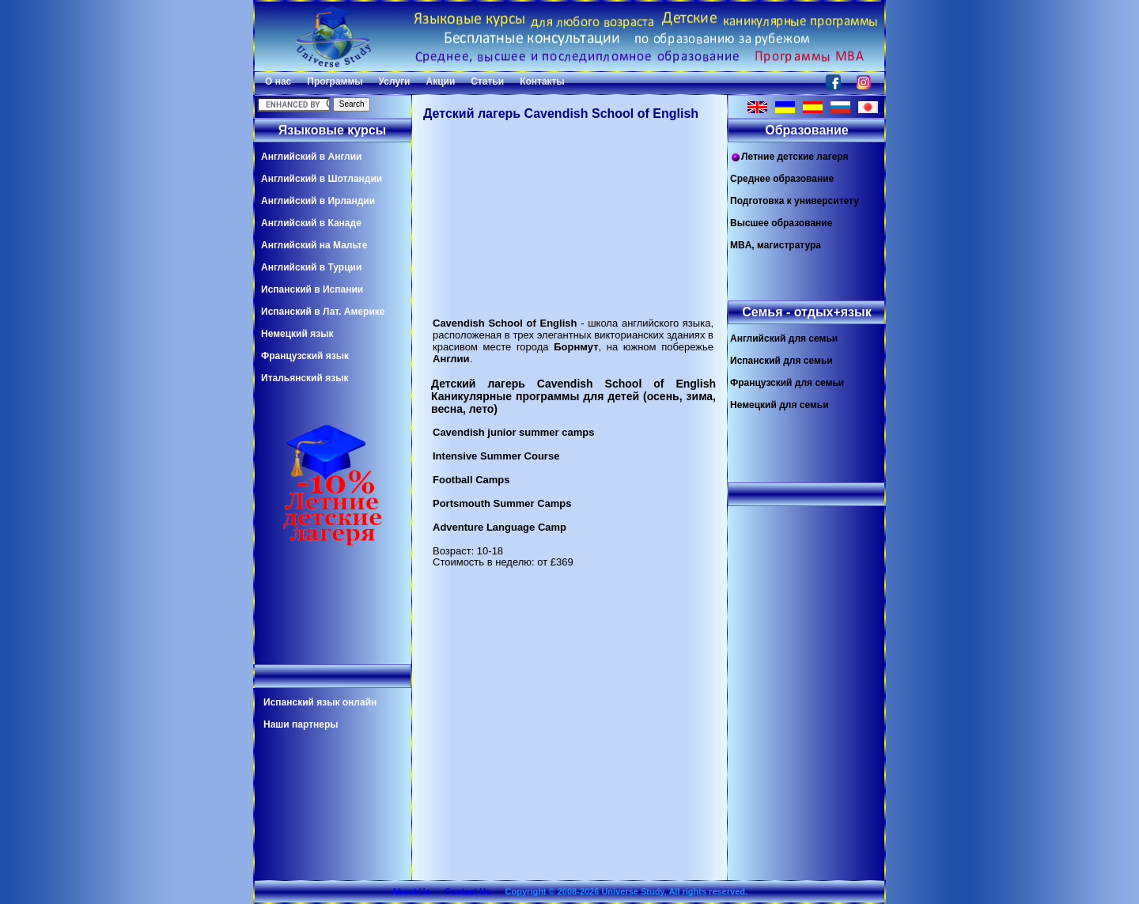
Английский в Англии (311, 156)
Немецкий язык (297, 333)
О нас (278, 81)
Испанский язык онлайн (320, 702)
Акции (440, 81)
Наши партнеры (301, 724)
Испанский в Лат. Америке (322, 311)
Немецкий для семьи (779, 404)
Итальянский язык (304, 378)
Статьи (487, 81)
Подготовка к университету (794, 200)
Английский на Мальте (314, 245)
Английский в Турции (311, 267)
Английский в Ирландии (318, 200)
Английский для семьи (784, 338)
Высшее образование (781, 223)
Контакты (542, 81)
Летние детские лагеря (789, 157)
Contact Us (467, 891)
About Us (411, 891)
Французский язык (305, 355)
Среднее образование (782, 178)
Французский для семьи (787, 382)
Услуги (395, 81)
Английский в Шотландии (321, 178)
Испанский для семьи (781, 360)
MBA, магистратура (775, 245)
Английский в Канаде (311, 223)
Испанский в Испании (312, 289)
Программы (334, 81)
